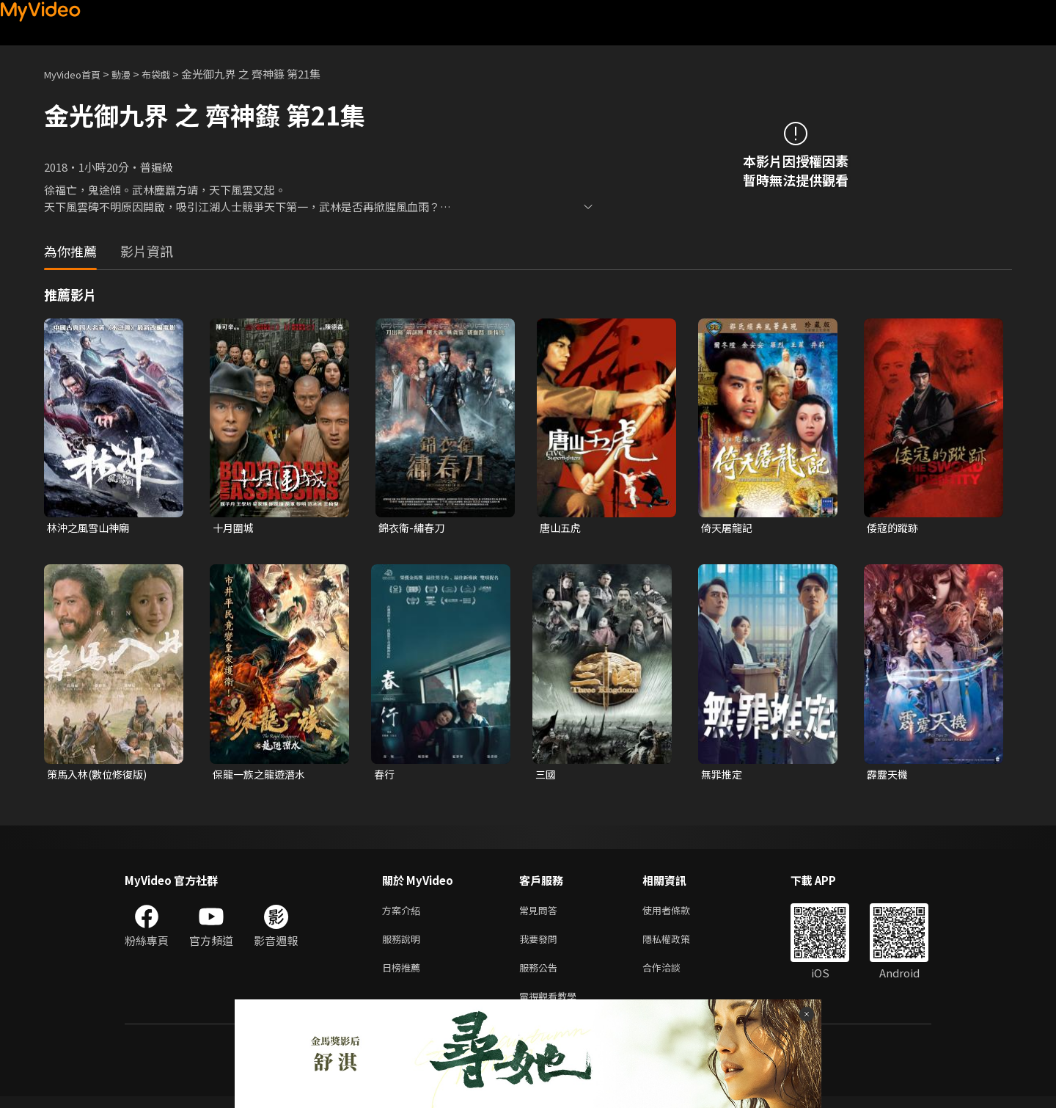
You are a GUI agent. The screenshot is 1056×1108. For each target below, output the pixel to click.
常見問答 (541, 914)
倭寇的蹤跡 (894, 528)
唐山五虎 (562, 528)
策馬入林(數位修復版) (100, 776)
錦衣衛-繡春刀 (413, 528)
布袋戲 (171, 73)
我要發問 (541, 944)
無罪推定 (723, 776)
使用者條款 (678, 914)
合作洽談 (673, 975)
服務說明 (404, 944)
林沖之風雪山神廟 (91, 528)
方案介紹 (404, 914)
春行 (385, 776)
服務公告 (541, 975)
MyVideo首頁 (77, 73)
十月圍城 (235, 528)
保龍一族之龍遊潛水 (262, 776)
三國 (546, 776)
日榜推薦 (404, 975)
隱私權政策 (678, 944)
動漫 (133, 73)
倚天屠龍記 (728, 528)
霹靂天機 (889, 776)
